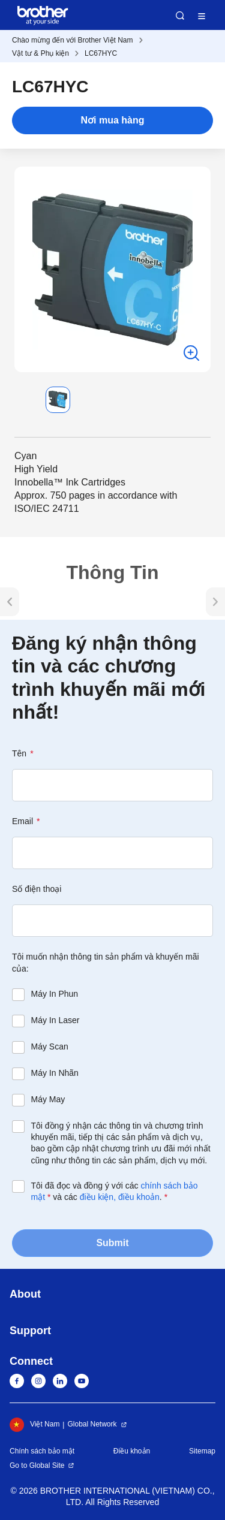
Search (180, 16)
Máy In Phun (55, 994)
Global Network (91, 1424)
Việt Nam (34, 1425)
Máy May (48, 1099)
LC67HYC (101, 53)
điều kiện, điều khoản (120, 1197)
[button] (24, 400)
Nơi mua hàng (112, 120)
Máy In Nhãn (55, 1073)
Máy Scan (49, 1046)
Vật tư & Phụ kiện (40, 53)
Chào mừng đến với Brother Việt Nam (72, 40)
